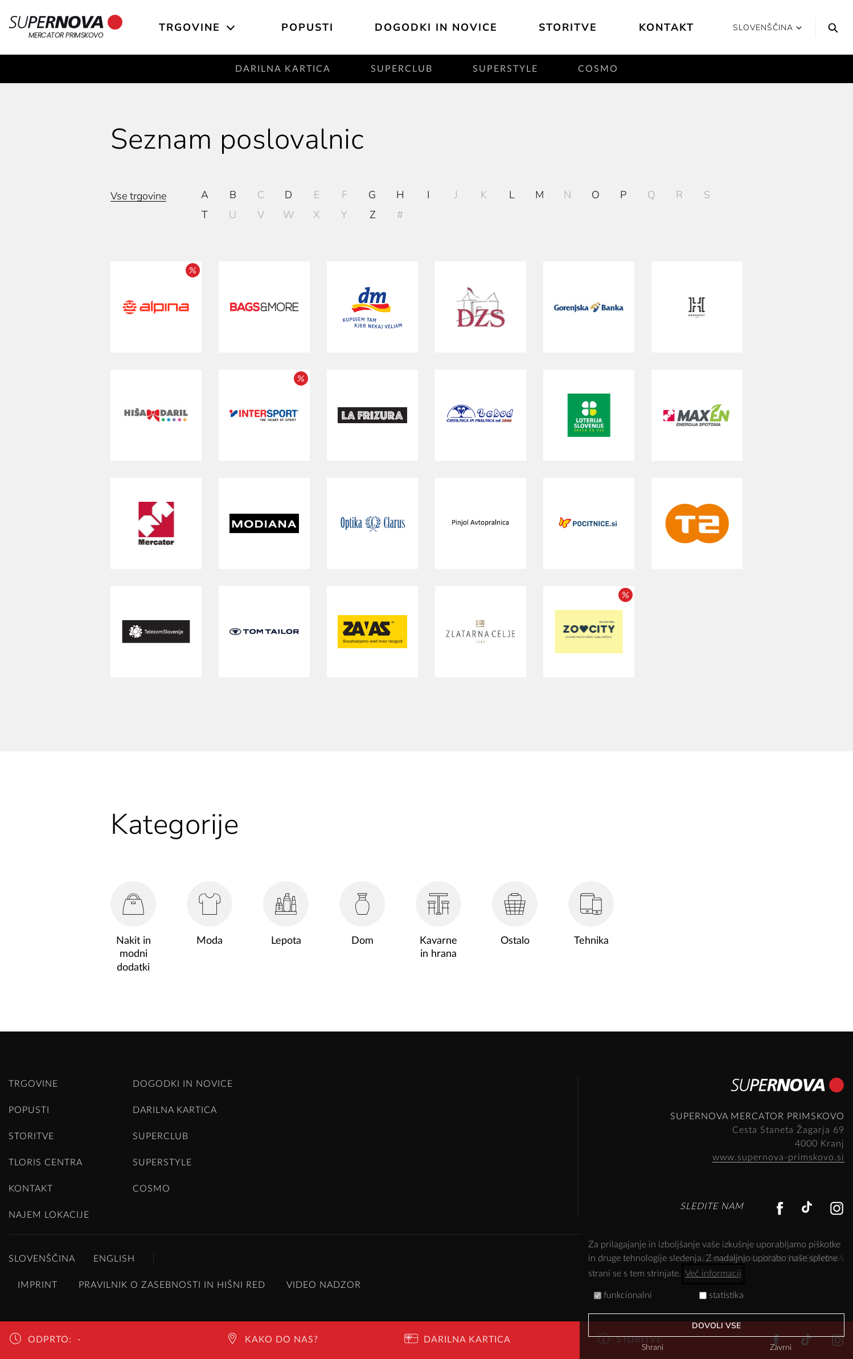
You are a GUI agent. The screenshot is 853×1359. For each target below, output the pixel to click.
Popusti (307, 27)
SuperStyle (505, 68)
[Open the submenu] (231, 28)
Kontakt (666, 27)
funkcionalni (623, 1295)
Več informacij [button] (713, 1273)
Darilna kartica (283, 68)
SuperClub (402, 68)
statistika (721, 1295)
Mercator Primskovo (66, 27)
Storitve (568, 27)
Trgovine (189, 27)
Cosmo (598, 68)
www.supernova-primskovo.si (778, 1157)
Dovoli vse (716, 1325)
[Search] (830, 27)
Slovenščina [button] (767, 27)
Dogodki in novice (436, 27)
